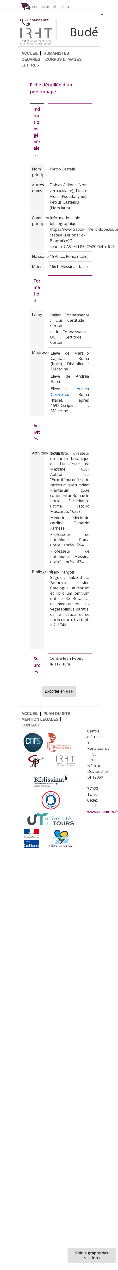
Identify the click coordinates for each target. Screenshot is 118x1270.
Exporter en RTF (59, 691)
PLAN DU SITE (56, 714)
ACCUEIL (29, 53)
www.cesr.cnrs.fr (102, 812)
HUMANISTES (56, 53)
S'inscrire (61, 7)
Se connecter (37, 7)
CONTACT (30, 725)
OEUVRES (30, 59)
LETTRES (30, 65)
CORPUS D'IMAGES (63, 59)
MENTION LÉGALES (39, 719)
